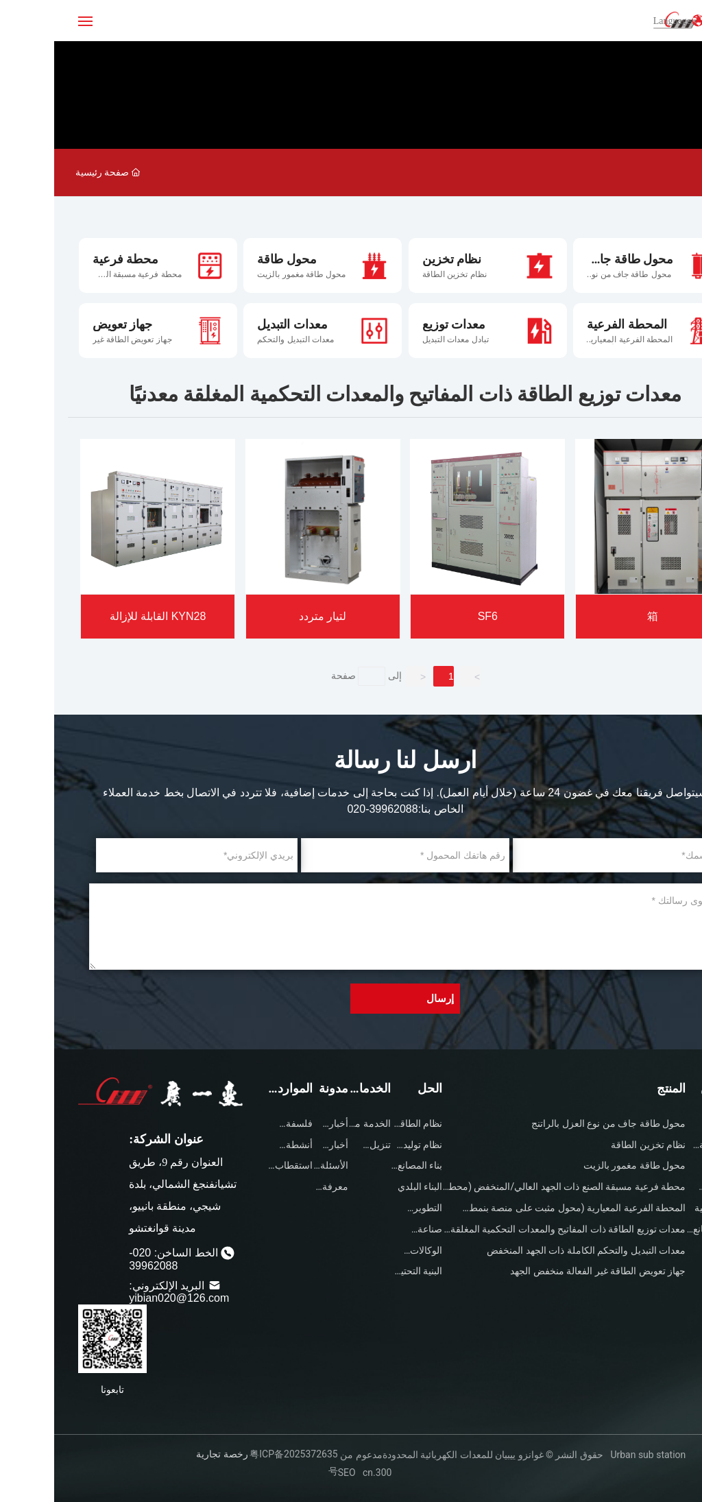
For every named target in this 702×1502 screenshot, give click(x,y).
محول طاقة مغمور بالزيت (247, 274)
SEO (293, 1472)
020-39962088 (328, 809)
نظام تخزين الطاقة (400, 274)
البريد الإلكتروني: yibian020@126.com (125, 1292)
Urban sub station (592, 1454)
